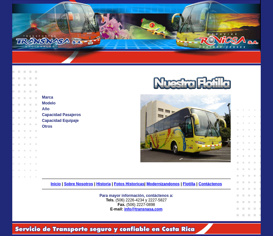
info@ (129, 209)
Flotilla (189, 184)
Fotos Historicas (129, 184)
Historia (103, 184)
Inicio (56, 184)
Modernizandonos (163, 184)
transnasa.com (149, 209)
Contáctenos (210, 184)
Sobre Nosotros (78, 184)
